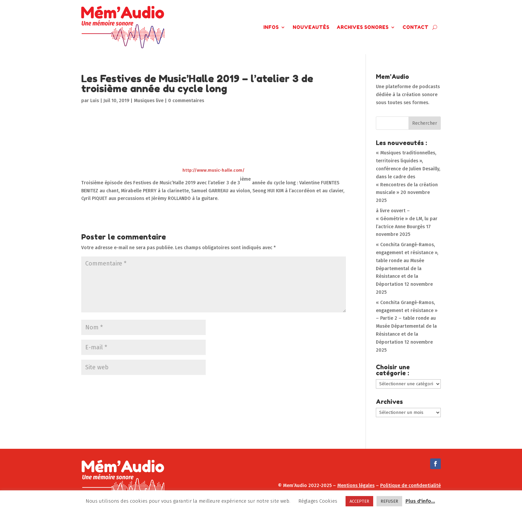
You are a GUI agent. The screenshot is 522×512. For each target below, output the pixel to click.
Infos (271, 27)
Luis (94, 100)
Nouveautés (311, 27)
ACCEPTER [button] (359, 501)
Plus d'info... (420, 501)
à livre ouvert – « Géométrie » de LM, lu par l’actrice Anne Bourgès (406, 219)
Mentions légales (356, 485)
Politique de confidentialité (410, 485)
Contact (415, 27)
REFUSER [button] (389, 501)
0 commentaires (186, 100)
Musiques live (148, 100)
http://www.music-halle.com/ (213, 170)
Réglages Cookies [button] (317, 501)
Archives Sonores (363, 27)
